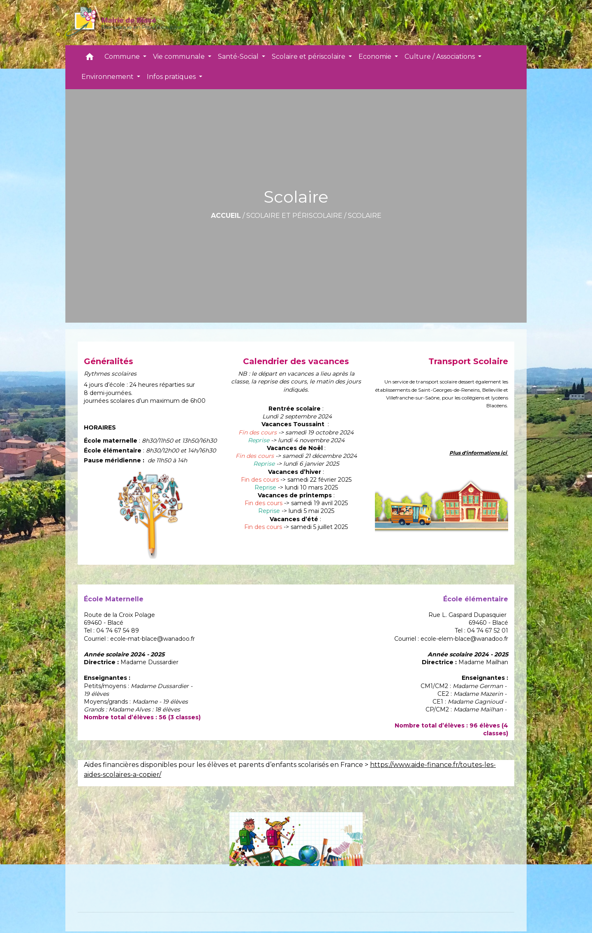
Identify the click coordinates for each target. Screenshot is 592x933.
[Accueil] (124, 22)
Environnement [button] (108, 77)
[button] (89, 58)
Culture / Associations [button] (440, 56)
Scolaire (365, 215)
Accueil (226, 215)
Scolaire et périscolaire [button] (309, 56)
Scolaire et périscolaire (294, 215)
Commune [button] (122, 56)
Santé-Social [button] (239, 56)
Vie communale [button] (179, 56)
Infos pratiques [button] (172, 77)
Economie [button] (375, 56)
